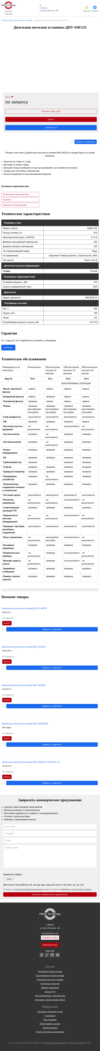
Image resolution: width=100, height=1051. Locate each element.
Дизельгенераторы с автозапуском (50, 996)
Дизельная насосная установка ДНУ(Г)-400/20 (24, 609)
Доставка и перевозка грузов (50, 1011)
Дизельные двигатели (50, 983)
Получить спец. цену (51, 111)
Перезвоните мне (50, 945)
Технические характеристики (16, 195)
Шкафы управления (50, 988)
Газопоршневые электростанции (50, 975)
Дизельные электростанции (50, 971)
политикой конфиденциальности (28, 891)
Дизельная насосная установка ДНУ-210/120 (23, 648)
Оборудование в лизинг (50, 1024)
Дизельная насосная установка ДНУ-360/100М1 (25, 725)
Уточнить (8, 348)
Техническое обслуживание (15, 206)
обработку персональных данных (76, 891)
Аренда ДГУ (50, 992)
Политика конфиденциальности (54, 1043)
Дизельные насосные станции (50, 979)
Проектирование (50, 1028)
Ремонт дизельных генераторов (50, 1032)
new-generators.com (50, 933)
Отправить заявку (50, 937)
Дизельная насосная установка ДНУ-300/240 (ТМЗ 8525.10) (31, 764)
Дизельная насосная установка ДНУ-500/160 (23, 686)
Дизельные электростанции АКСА (50, 1000)
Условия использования (77, 1043)
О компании (50, 1016)
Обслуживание (50, 1020)
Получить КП (51, 128)
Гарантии (7, 200)
